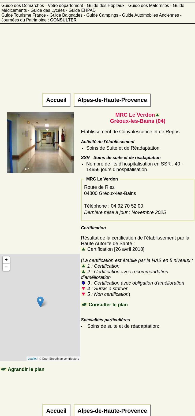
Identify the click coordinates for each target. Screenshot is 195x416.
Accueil (56, 100)
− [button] (6, 267)
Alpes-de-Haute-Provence (112, 100)
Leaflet (32, 358)
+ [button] (6, 260)
